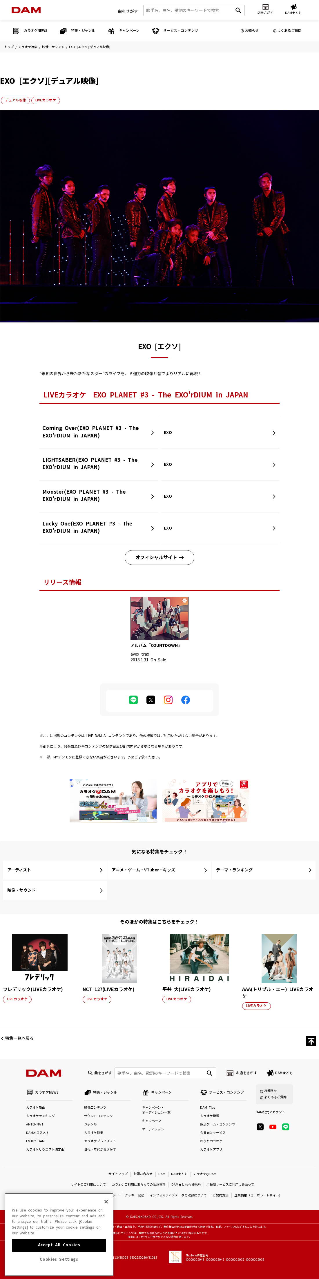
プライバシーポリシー (103, 1195)
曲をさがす (128, 11)
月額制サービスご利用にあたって (230, 1185)
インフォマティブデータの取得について (178, 1195)
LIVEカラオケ (45, 100)
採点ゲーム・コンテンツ (217, 1124)
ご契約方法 (221, 1195)
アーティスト (19, 870)
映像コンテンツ (95, 1108)
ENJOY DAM (35, 1141)
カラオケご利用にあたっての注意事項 (139, 1185)
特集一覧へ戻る (19, 1038)
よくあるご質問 (289, 30)
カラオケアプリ (211, 1150)
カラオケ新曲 (35, 1108)
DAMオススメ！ (37, 1133)
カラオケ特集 (27, 47)
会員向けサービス (213, 1133)
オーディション (153, 1129)
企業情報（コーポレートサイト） (258, 1195)
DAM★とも (284, 1073)
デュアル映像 (15, 100)
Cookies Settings (59, 1269)
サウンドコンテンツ (98, 1116)
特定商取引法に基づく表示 (62, 1195)
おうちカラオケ (211, 1141)
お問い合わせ (143, 1174)
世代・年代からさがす (100, 1150)
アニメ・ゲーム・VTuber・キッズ (143, 870)
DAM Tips (207, 1108)
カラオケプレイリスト (100, 1141)
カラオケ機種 (209, 1116)
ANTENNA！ (35, 1124)
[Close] (106, 1211)
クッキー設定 (134, 1195)
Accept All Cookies (59, 1255)
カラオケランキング (40, 1116)
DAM (161, 1174)
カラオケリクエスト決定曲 (45, 1150)
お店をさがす (246, 1073)
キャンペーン (151, 1121)
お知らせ (252, 30)
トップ (9, 47)
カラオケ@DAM (204, 1174)
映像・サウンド (53, 47)
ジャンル (90, 1124)
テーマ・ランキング (234, 870)
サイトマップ (118, 1174)
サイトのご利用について (88, 1185)
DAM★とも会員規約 (186, 1185)
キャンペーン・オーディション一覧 (156, 1110)
